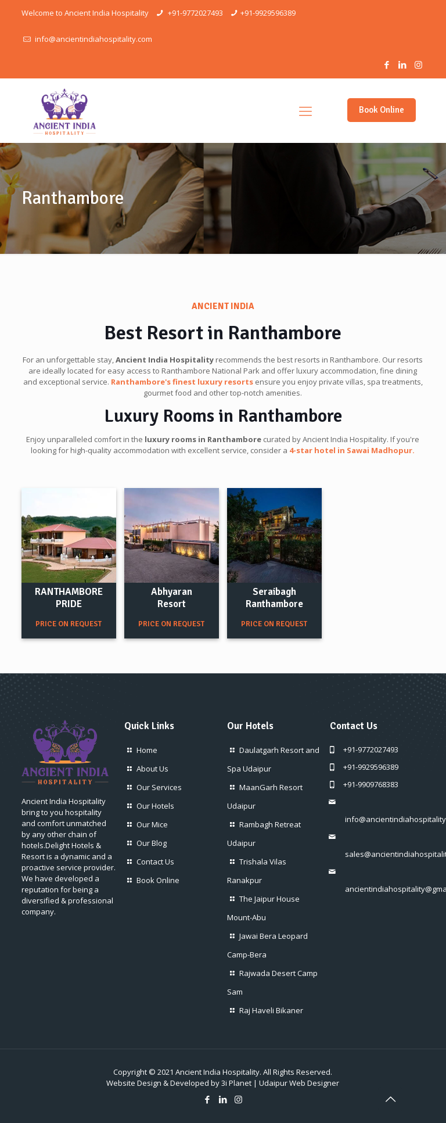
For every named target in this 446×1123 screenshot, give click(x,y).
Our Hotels (155, 806)
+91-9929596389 (268, 13)
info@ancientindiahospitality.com (92, 39)
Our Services (159, 787)
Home (146, 750)
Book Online (381, 110)
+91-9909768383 (370, 784)
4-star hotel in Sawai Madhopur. (352, 450)
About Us (152, 768)
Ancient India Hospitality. (218, 1072)
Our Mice (152, 824)
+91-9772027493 (194, 13)
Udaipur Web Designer (299, 1083)
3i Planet (236, 1083)
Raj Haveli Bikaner (271, 1010)
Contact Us (155, 861)
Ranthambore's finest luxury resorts (182, 381)
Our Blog (151, 843)
